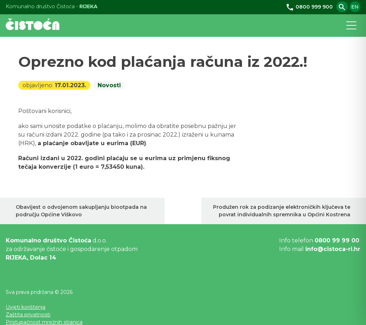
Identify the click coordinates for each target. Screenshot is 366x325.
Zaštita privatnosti (28, 314)
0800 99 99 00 (337, 240)
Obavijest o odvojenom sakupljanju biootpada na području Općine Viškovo (81, 211)
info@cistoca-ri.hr (332, 249)
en (354, 7)
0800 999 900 (309, 7)
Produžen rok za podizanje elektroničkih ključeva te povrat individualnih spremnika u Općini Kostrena (281, 211)
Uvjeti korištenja (25, 307)
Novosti (109, 85)
